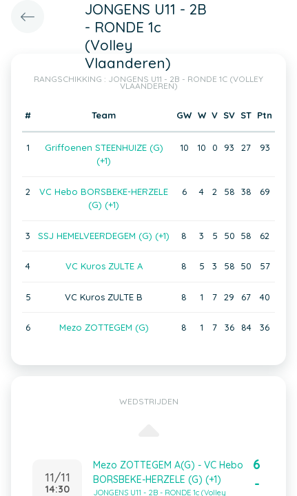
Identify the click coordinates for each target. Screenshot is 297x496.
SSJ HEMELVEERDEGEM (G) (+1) (104, 235)
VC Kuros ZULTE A (104, 265)
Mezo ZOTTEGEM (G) (104, 327)
